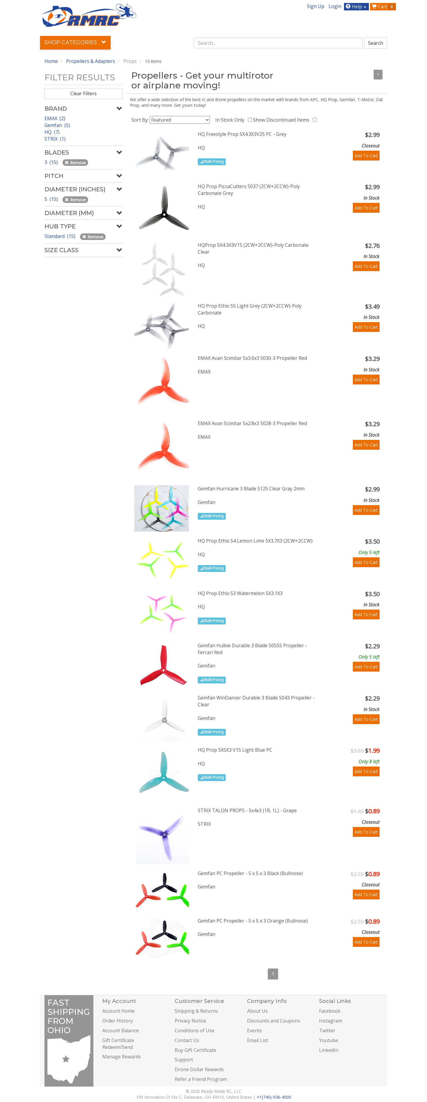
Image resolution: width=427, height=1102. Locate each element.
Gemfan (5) (57, 125)
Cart (383, 6)
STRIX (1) (55, 139)
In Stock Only (231, 120)
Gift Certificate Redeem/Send (118, 1043)
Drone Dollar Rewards (199, 1069)
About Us (257, 1011)
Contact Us (187, 1040)
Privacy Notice (190, 1020)
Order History (117, 1020)
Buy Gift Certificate (195, 1050)
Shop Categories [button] (75, 42)
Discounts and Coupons (273, 1020)
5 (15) (51, 199)
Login (335, 6)
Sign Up (315, 6)
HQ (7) (52, 132)
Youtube (328, 1040)
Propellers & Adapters (90, 61)
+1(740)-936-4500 (274, 1097)
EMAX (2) (54, 118)
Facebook (329, 1011)
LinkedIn (328, 1050)
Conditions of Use (194, 1030)
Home (51, 61)
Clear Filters (83, 93)
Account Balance (120, 1030)
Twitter (327, 1030)
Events (254, 1030)
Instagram (330, 1020)
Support (184, 1059)
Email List (257, 1040)
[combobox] (278, 43)
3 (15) (51, 162)
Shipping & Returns (196, 1011)
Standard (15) (60, 236)
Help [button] (357, 6)
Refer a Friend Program (201, 1079)
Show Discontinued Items (282, 120)
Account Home (118, 1011)
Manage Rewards (121, 1056)
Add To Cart (366, 155)
